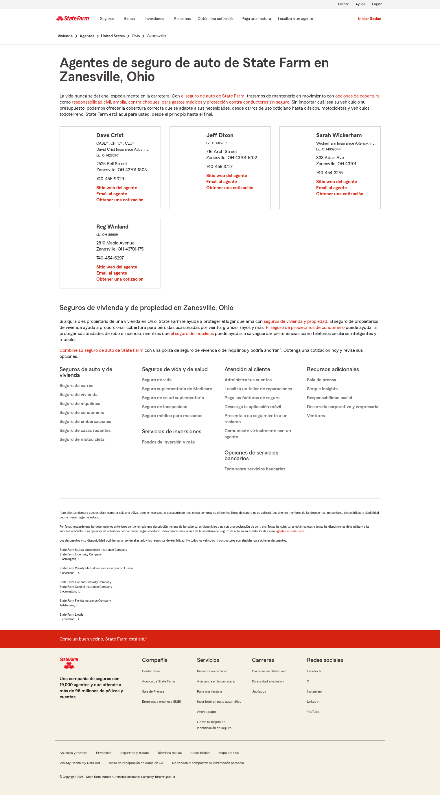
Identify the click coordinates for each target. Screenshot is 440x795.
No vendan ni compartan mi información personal (208, 763)
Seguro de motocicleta (82, 439)
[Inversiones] (154, 19)
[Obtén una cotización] (216, 19)
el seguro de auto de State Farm (212, 96)
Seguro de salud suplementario (173, 397)
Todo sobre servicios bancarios (254, 469)
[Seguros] (107, 19)
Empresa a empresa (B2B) (161, 701)
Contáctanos (151, 671)
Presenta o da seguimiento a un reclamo (256, 418)
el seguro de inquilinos (192, 333)
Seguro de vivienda (78, 394)
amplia (119, 102)
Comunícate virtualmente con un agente (257, 433)
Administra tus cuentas (248, 380)
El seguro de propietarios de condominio (305, 327)
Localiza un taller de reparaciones (258, 389)
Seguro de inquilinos (80, 403)
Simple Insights (322, 389)
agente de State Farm (290, 531)
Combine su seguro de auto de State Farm (101, 350)
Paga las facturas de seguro (251, 397)
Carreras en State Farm (269, 671)
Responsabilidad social (329, 397)
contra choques (143, 102)
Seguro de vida (157, 380)
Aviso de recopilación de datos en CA (136, 763)
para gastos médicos (182, 102)
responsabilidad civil (91, 102)
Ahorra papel (206, 711)
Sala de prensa (321, 380)
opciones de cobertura (357, 96)
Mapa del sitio (228, 752)
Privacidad (104, 752)
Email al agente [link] (111, 194)
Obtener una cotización (119, 200)
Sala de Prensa (153, 691)
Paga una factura (209, 691)
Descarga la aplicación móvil (252, 406)
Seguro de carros (76, 385)
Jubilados (259, 691)
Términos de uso (169, 752)
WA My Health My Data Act (80, 763)
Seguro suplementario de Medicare (177, 389)
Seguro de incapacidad (164, 406)
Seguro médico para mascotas (172, 415)
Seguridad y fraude (134, 752)
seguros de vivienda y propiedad (295, 321)
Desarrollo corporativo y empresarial (343, 406)
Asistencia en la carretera (216, 681)
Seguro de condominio (82, 412)
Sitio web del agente (116, 187)
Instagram (314, 691)
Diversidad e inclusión (267, 681)
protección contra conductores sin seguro (248, 102)
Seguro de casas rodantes (85, 430)
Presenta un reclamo (212, 671)
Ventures (316, 415)
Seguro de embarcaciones (85, 421)
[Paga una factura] (256, 19)
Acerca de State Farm (158, 681)
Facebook (314, 671)
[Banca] (129, 19)
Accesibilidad (200, 752)
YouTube (313, 711)
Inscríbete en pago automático (219, 701)
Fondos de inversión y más (168, 442)
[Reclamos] (182, 19)
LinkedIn (313, 701)
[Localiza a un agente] (295, 19)
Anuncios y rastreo (73, 752)
